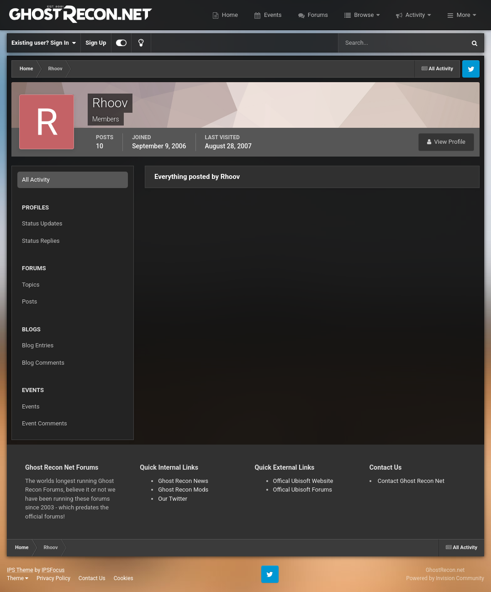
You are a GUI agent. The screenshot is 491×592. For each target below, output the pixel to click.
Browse (364, 14)
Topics (31, 284)
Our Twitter (172, 498)
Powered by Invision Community (445, 578)
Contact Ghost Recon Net (411, 480)
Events (272, 14)
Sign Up (95, 42)
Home (229, 14)
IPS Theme (20, 570)
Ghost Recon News (183, 480)
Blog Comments (43, 362)
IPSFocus (53, 570)
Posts (29, 301)
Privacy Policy (53, 578)
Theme (17, 578)
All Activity (36, 179)
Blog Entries (37, 345)
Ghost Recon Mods (183, 489)
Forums (317, 14)
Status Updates (42, 223)
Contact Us (92, 578)
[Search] (374, 42)
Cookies (123, 578)
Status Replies (41, 240)
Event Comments (44, 423)
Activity (415, 14)
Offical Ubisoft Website (303, 480)
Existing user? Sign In (43, 42)
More (463, 14)
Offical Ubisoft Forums (302, 489)
